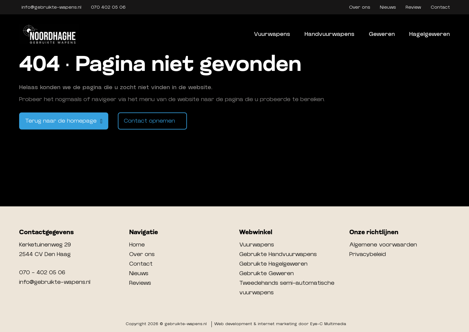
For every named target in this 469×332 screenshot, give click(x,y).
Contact (440, 7)
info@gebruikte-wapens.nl (51, 7)
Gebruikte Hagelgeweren (273, 264)
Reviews (140, 283)
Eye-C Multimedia (328, 324)
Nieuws (388, 7)
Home (137, 244)
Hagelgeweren (429, 34)
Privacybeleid (367, 254)
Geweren (382, 34)
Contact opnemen (149, 121)
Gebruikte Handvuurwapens (278, 254)
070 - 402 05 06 (42, 272)
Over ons (359, 7)
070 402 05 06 (108, 7)
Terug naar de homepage (61, 121)
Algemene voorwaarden (383, 244)
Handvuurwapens (329, 34)
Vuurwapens (272, 34)
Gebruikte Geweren (266, 273)
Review (413, 7)
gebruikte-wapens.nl (186, 324)
